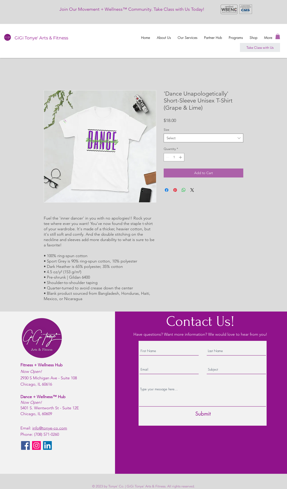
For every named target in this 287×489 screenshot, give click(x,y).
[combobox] (203, 138)
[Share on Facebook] (166, 190)
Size (166, 130)
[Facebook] (25, 445)
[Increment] (181, 157)
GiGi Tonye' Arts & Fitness (41, 38)
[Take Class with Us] (260, 47)
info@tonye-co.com (49, 428)
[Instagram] (36, 445)
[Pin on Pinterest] (175, 190)
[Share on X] (192, 190)
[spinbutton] (174, 157)
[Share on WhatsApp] (183, 190)
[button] (277, 36)
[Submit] (203, 413)
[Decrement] (167, 157)
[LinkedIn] (47, 445)
